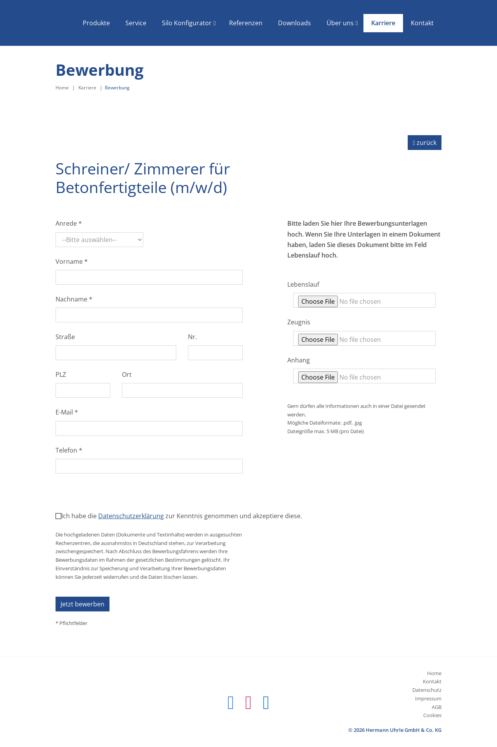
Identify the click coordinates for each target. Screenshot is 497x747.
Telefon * (69, 450)
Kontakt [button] (422, 23)
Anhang (298, 360)
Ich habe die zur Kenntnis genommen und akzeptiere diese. (181, 516)
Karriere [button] (383, 23)
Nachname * (74, 299)
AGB (436, 706)
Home (62, 87)
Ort (127, 374)
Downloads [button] (294, 23)
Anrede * (69, 223)
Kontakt (432, 681)
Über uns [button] (340, 23)
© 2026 (394, 729)
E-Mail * (67, 412)
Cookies (432, 715)
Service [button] (135, 23)
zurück (424, 142)
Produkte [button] (96, 23)
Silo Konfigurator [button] (187, 23)
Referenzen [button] (245, 23)
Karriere (87, 87)
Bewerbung (117, 87)
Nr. (192, 337)
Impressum (428, 698)
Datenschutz (426, 689)
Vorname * (72, 261)
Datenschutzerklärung (131, 516)
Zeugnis (298, 322)
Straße (65, 337)
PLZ (61, 374)
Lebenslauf (303, 284)
